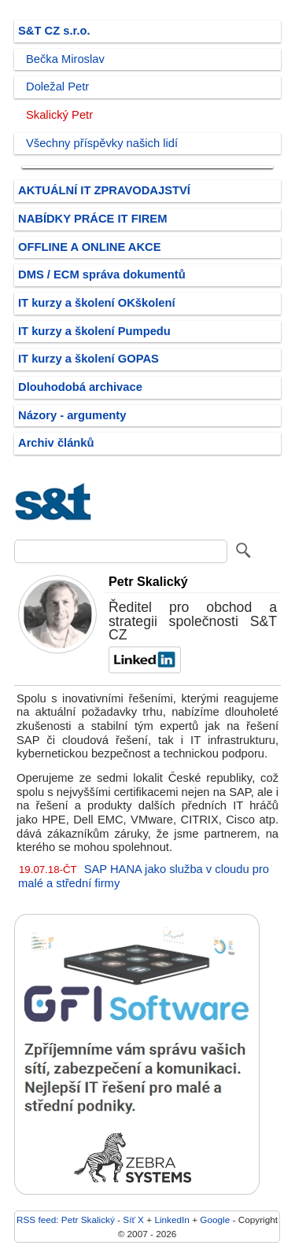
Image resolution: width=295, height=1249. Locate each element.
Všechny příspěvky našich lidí (102, 143)
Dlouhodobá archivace (80, 387)
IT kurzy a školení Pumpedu (94, 331)
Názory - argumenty (72, 415)
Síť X (133, 1219)
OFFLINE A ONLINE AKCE (89, 247)
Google (215, 1219)
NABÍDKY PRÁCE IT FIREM (92, 218)
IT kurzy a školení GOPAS (88, 358)
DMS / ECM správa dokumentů (102, 274)
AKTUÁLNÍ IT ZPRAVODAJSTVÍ (104, 190)
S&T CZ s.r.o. (54, 30)
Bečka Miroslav (65, 59)
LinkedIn (171, 1219)
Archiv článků (56, 443)
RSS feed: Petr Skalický (66, 1219)
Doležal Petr (57, 86)
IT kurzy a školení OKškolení (96, 303)
